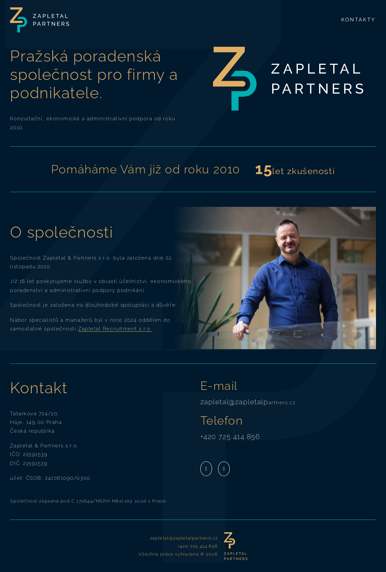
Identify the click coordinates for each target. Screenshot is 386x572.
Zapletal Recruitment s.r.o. (115, 328)
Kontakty (358, 19)
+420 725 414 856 (230, 436)
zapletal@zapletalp (234, 402)
